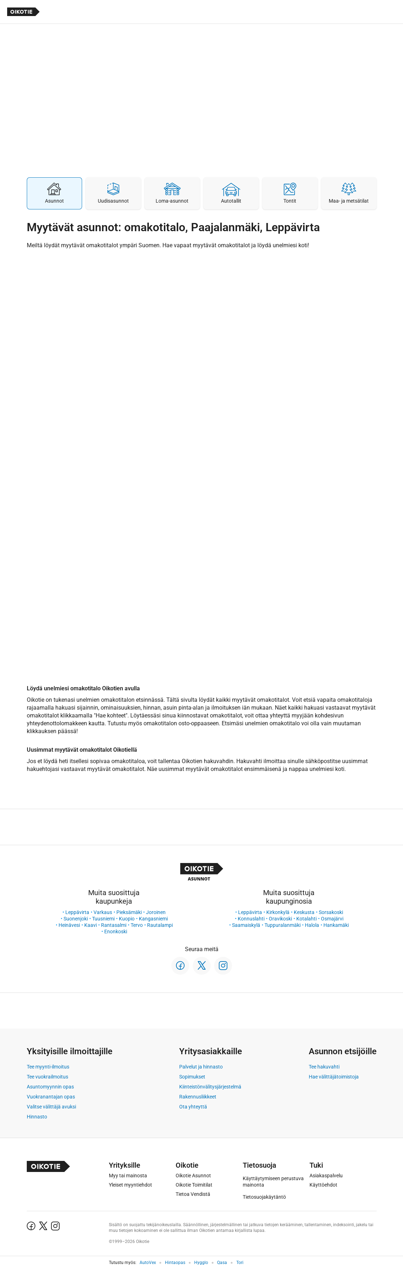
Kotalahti (306, 919)
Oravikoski (280, 919)
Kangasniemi (153, 919)
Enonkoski (115, 931)
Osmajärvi (332, 919)
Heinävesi (69, 925)
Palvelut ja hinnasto (201, 1067)
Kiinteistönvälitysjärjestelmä (210, 1087)
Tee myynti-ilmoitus (48, 1067)
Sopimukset (192, 1077)
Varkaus (103, 912)
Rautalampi (160, 925)
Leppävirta (77, 912)
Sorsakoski (331, 912)
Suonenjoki (76, 919)
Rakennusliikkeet (197, 1097)
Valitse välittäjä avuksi (51, 1107)
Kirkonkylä (277, 912)
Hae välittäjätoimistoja (334, 1077)
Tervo (137, 925)
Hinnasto (37, 1117)
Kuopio (127, 919)
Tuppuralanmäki (283, 925)
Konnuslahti (251, 919)
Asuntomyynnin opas (50, 1087)
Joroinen (156, 912)
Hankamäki (336, 925)
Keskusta (304, 912)
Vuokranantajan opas (51, 1097)
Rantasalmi (113, 925)
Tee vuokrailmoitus (47, 1077)
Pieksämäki (129, 912)
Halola (312, 925)
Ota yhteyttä (193, 1107)
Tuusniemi (103, 919)
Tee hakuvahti (324, 1067)
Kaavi (90, 925)
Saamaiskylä (246, 925)
